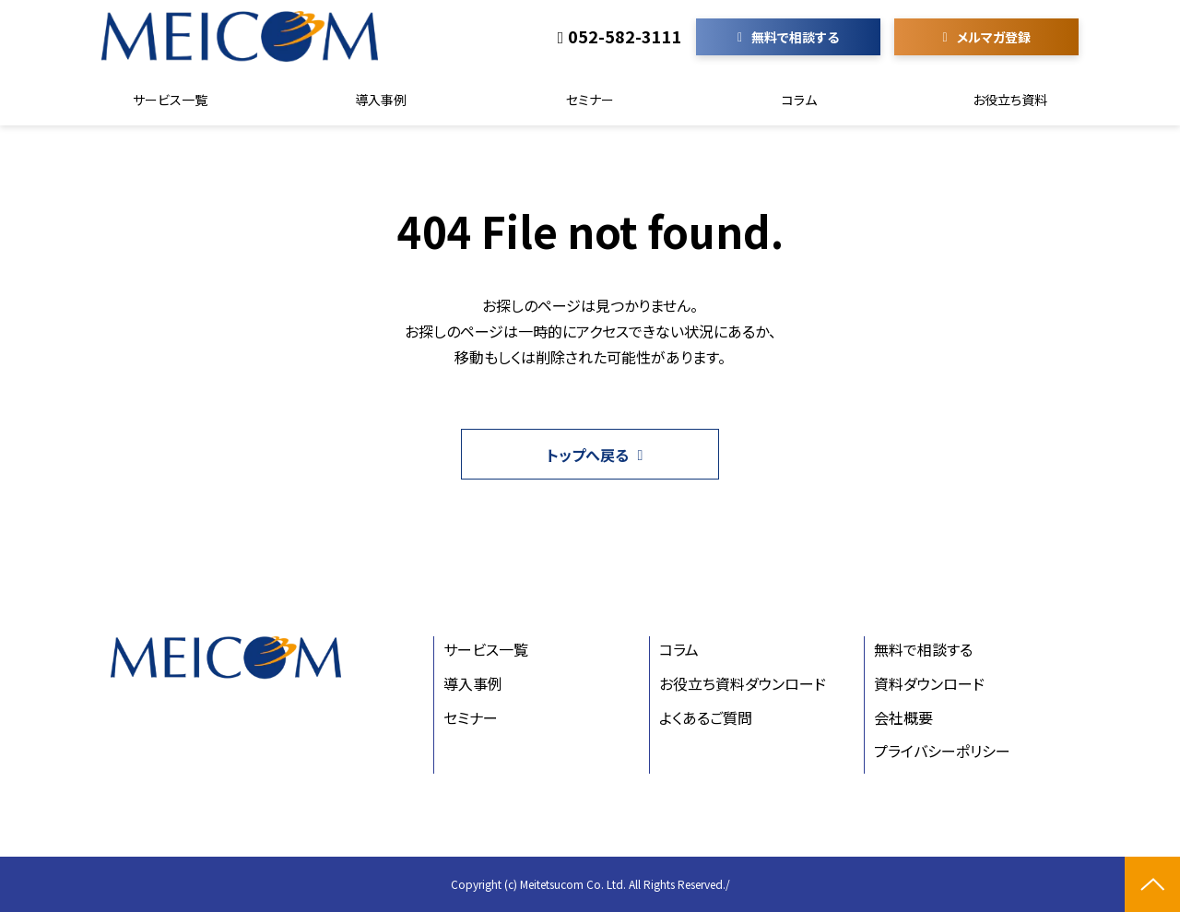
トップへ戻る (588, 455)
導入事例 (381, 99)
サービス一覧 (170, 99)
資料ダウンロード (929, 683)
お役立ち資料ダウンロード (742, 683)
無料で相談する (795, 37)
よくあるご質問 (705, 717)
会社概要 (903, 717)
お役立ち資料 (1010, 99)
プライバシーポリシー (942, 751)
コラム (799, 99)
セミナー (590, 99)
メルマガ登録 (994, 37)
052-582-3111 (625, 37)
